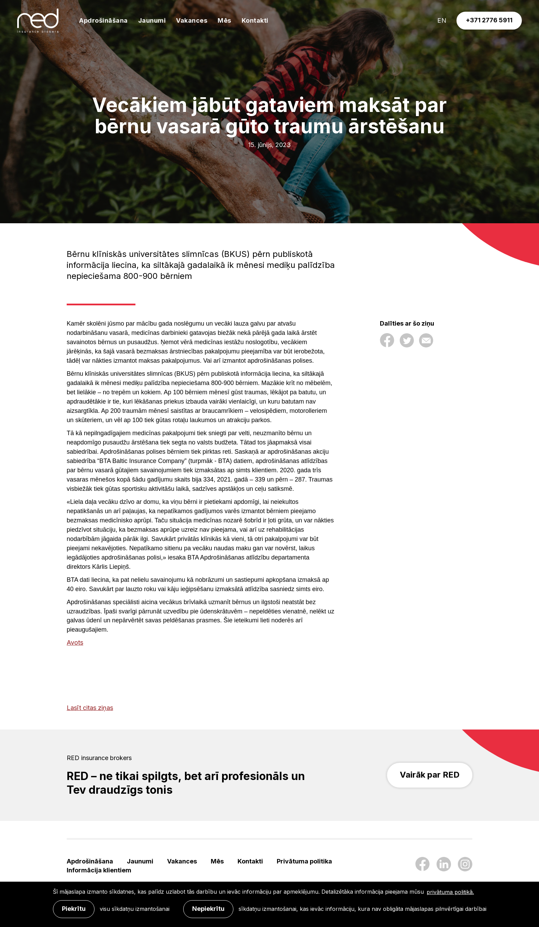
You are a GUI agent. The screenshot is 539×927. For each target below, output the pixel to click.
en (441, 20)
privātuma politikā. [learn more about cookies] (450, 892)
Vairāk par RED (430, 775)
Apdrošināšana (103, 20)
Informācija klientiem (99, 870)
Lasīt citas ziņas (90, 707)
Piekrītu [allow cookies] (74, 908)
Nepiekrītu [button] (208, 908)
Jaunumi (152, 20)
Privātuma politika (304, 861)
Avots (75, 642)
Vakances (191, 20)
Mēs (224, 20)
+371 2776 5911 (489, 20)
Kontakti (255, 20)
